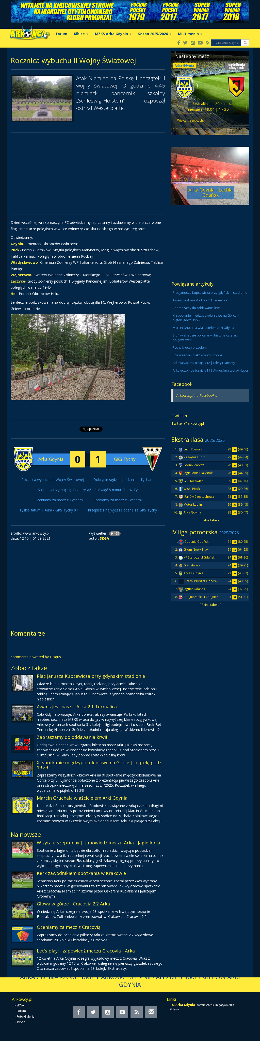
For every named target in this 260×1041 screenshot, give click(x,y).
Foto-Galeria (26, 1016)
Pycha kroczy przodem (190, 347)
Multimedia (190, 33)
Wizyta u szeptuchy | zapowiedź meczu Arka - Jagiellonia (98, 843)
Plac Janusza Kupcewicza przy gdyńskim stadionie (91, 676)
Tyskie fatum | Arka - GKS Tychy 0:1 (49, 510)
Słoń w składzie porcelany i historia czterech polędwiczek (206, 337)
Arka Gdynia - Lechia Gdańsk (210, 192)
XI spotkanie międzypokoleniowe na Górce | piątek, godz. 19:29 (99, 765)
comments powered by (36, 656)
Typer (21, 1022)
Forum (61, 33)
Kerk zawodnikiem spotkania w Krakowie (81, 873)
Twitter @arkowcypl (187, 423)
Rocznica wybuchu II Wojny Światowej (52, 479)
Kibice (81, 33)
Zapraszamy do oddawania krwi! (72, 737)
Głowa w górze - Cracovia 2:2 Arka (73, 904)
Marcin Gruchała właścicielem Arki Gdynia (82, 798)
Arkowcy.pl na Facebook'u (196, 395)
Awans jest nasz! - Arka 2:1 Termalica (77, 706)
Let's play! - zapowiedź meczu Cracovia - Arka (86, 951)
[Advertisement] (88, 173)
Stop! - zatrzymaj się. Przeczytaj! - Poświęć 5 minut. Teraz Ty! (88, 489)
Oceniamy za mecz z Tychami (59, 499)
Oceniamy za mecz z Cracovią (69, 927)
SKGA (20, 1005)
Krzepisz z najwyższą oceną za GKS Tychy (122, 510)
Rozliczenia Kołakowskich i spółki (197, 355)
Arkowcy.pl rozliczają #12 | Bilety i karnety (204, 363)
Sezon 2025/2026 (154, 33)
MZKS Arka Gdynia (113, 33)
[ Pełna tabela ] (210, 520)
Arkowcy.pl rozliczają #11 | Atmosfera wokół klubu (210, 370)
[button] (245, 42)
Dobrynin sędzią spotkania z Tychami (123, 479)
